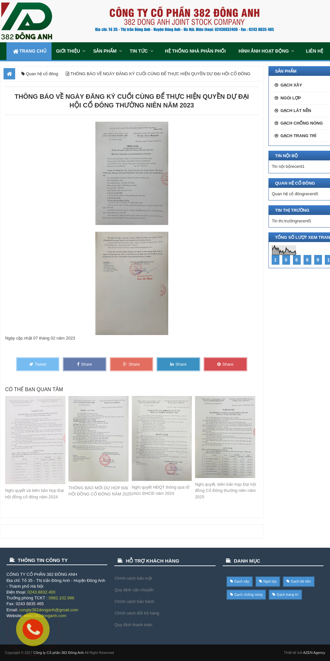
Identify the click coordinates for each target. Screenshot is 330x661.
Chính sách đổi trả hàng (136, 613)
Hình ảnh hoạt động (263, 51)
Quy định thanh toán (133, 624)
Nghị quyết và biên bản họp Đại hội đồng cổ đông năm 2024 (34, 493)
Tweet (37, 364)
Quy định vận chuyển (134, 589)
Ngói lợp (290, 98)
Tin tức (139, 51)
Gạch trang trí (298, 135)
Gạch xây (291, 85)
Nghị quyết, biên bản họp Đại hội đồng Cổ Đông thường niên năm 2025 (225, 490)
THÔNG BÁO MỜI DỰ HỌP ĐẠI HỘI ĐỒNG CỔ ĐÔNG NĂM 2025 (99, 491)
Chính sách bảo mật (133, 578)
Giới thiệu (68, 51)
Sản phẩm (104, 51)
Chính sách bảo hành (134, 601)
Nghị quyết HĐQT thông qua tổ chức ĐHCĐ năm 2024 (160, 490)
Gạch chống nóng (301, 123)
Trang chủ (29, 51)
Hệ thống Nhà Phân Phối (195, 51)
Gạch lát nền (295, 110)
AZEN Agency (314, 653)
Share (84, 364)
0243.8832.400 (41, 592)
